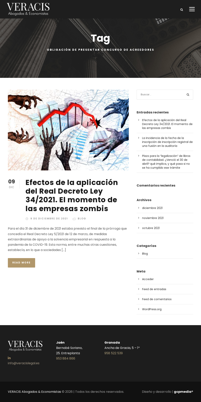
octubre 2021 (151, 228)
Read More (21, 262)
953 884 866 (65, 358)
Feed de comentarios (157, 299)
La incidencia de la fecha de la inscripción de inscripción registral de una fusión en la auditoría (167, 142)
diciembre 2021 (152, 208)
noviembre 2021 (153, 218)
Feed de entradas (154, 289)
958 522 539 (113, 353)
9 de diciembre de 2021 (49, 218)
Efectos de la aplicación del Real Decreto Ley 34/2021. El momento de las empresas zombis (72, 195)
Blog (82, 218)
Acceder (148, 279)
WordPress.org (152, 309)
